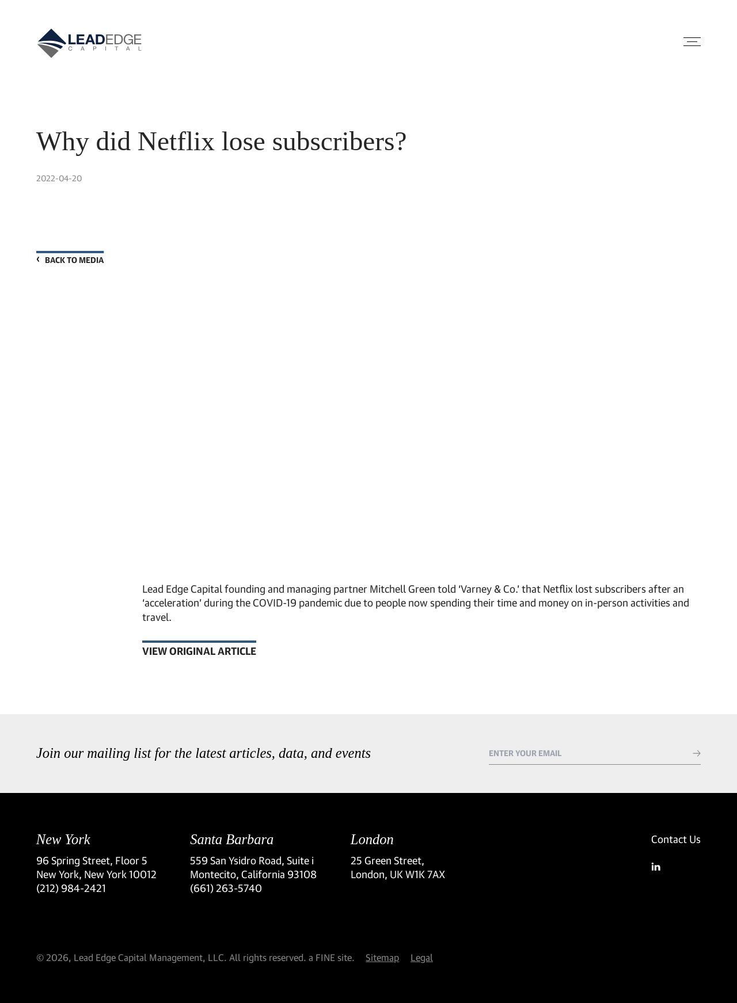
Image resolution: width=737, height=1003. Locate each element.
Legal (422, 957)
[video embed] (421, 408)
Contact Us (676, 839)
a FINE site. (332, 957)
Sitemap (382, 957)
